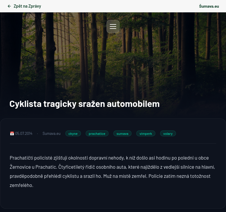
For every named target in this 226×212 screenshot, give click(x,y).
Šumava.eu (209, 6)
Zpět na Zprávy (24, 6)
